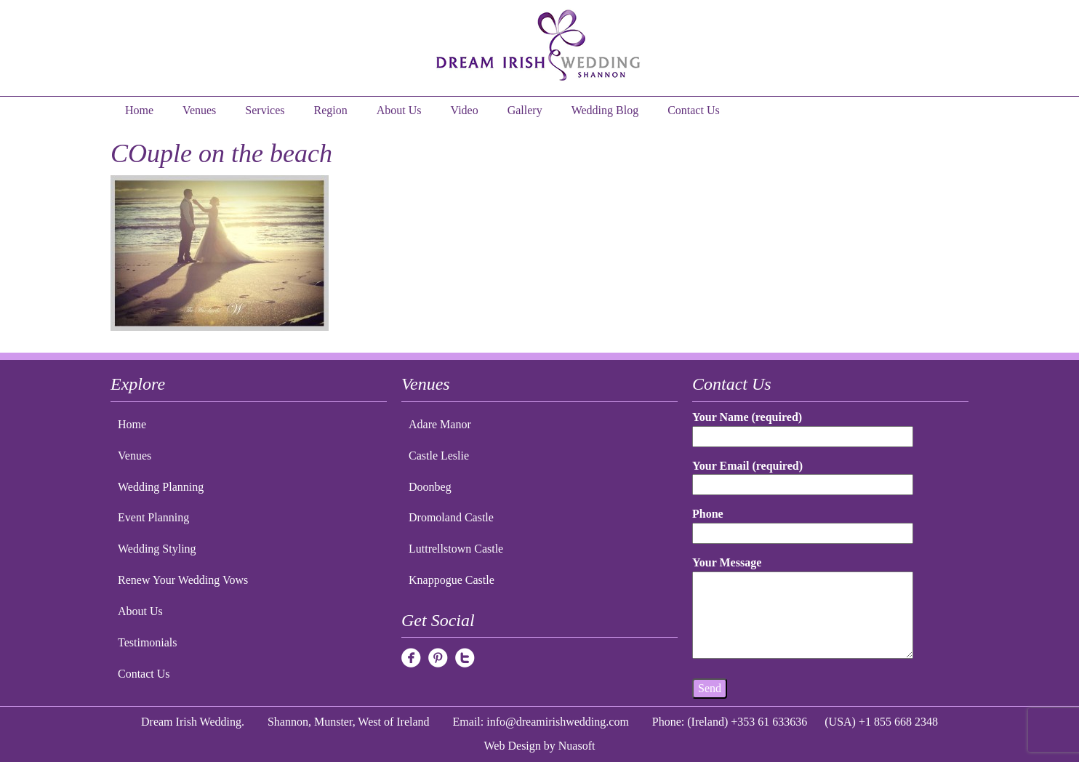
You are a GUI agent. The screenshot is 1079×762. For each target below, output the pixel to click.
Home (139, 110)
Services (264, 110)
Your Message (802, 608)
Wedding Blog (604, 110)
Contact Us (693, 110)
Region (331, 110)
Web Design (512, 745)
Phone (802, 523)
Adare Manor (440, 424)
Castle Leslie (439, 455)
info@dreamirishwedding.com (557, 721)
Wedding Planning (161, 487)
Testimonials (147, 642)
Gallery (525, 110)
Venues (199, 110)
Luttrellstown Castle (456, 548)
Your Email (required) (802, 475)
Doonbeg (430, 487)
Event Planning (153, 517)
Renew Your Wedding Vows (183, 580)
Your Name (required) (802, 426)
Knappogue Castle (451, 580)
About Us (399, 110)
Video (464, 110)
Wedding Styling (157, 548)
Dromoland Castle (451, 517)
